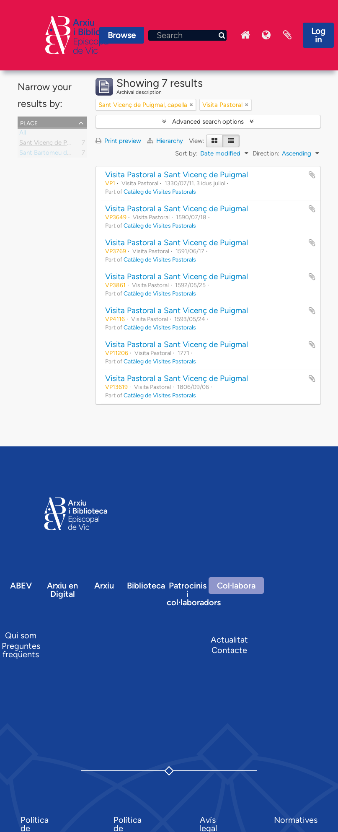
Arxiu (104, 586)
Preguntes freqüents (21, 650)
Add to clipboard (312, 175)
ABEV (21, 586)
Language (266, 35)
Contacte (229, 650)
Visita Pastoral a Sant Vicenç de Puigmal (176, 174)
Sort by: (186, 153)
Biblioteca (146, 586)
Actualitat (229, 640)
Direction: (266, 153)
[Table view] (231, 141)
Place (29, 122)
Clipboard (287, 35)
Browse (122, 35)
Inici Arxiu (245, 35)
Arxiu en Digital (62, 590)
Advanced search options (207, 121)
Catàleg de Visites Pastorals (160, 191)
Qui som (20, 635)
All (22, 134)
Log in (318, 35)
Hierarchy (166, 141)
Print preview (118, 141)
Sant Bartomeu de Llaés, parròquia (67, 154)
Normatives (295, 820)
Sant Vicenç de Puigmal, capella (63, 144)
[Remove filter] (191, 105)
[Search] (187, 35)
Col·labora (236, 586)
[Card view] (214, 141)
